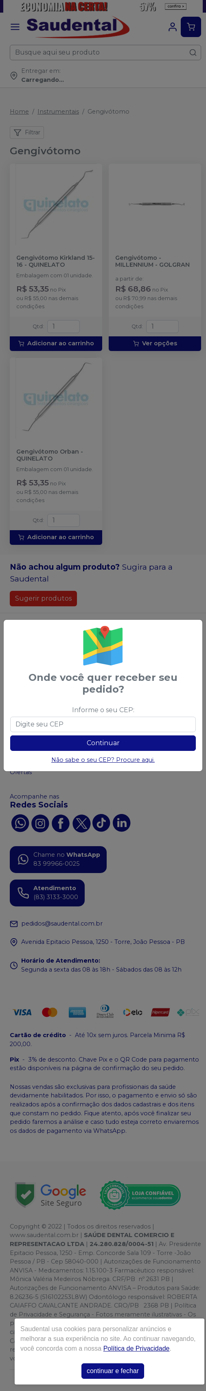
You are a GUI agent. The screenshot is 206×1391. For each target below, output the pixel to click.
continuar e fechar (113, 1370)
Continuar (103, 743)
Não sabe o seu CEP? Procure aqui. (103, 760)
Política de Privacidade (136, 1348)
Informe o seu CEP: (103, 710)
